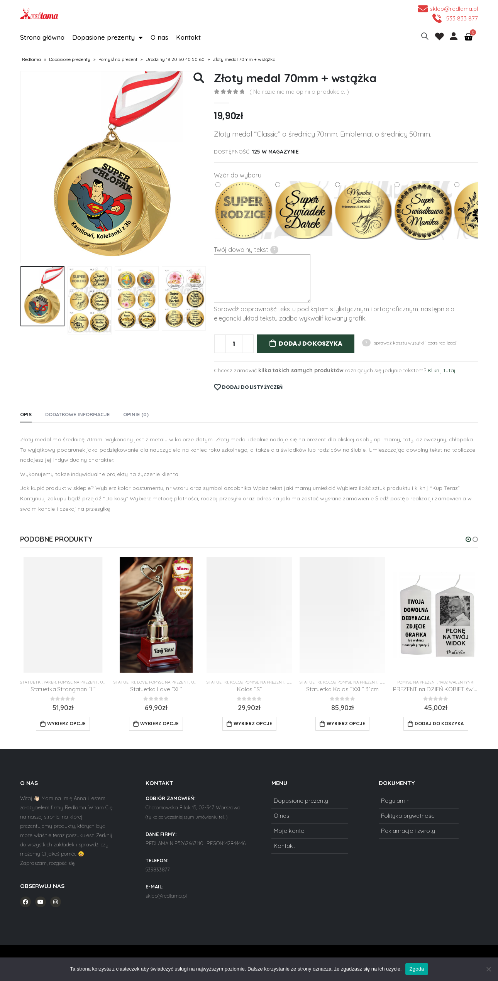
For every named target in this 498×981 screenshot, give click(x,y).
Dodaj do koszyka (310, 343)
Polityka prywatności (408, 815)
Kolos (236, 682)
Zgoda (416, 969)
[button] (468, 539)
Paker (50, 682)
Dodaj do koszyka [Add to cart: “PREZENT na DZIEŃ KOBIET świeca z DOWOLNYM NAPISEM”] (439, 723)
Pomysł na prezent (117, 59)
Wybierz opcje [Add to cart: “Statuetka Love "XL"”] (159, 723)
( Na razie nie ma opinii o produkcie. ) (299, 91)
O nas (159, 37)
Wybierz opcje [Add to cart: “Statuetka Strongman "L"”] (66, 723)
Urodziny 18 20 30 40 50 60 (175, 59)
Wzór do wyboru (237, 175)
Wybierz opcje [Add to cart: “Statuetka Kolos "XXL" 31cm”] (346, 723)
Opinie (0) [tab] (136, 414)
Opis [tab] (26, 414)
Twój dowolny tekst (246, 250)
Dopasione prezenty (107, 37)
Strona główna (42, 37)
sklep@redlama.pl (166, 896)
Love (142, 682)
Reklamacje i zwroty (408, 830)
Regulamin (395, 800)
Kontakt (188, 37)
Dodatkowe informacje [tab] (77, 414)
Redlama (31, 59)
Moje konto (289, 830)
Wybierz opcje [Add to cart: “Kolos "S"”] (253, 723)
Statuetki (31, 682)
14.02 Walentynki (456, 682)
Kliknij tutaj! (442, 370)
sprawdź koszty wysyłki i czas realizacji (415, 343)
